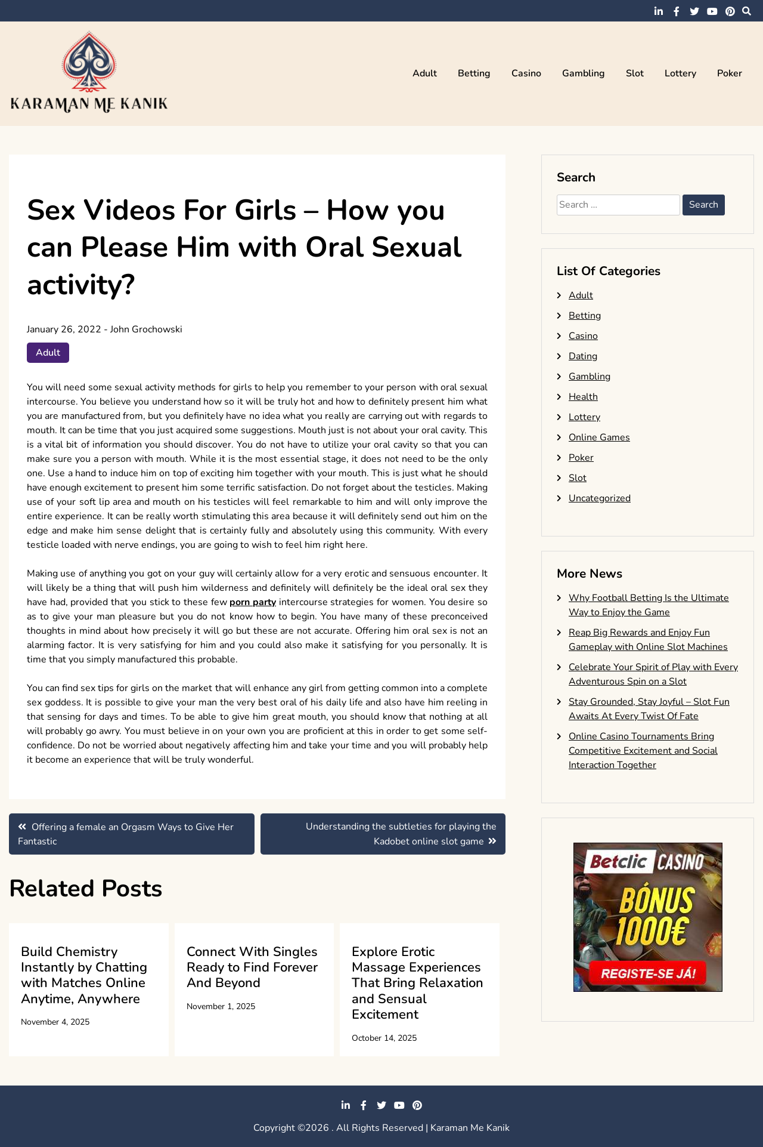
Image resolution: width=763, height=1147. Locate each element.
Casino (526, 73)
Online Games (599, 437)
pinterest (730, 11)
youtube (712, 11)
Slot (635, 73)
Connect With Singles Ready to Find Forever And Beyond (252, 967)
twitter (694, 11)
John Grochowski (146, 329)
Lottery (680, 73)
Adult (424, 73)
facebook (677, 11)
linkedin (659, 11)
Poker (729, 73)
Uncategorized (600, 498)
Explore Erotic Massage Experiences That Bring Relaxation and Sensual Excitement (417, 983)
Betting (474, 73)
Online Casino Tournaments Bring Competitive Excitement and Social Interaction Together (643, 751)
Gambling (583, 73)
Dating (583, 356)
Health (583, 396)
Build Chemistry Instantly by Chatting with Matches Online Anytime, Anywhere (84, 975)
